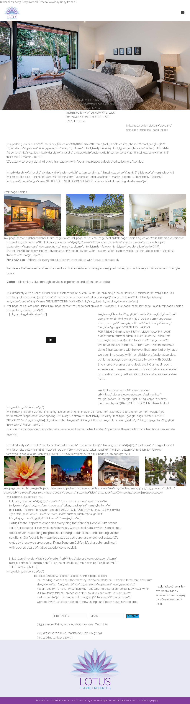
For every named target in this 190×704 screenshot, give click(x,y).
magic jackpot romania (169, 586)
